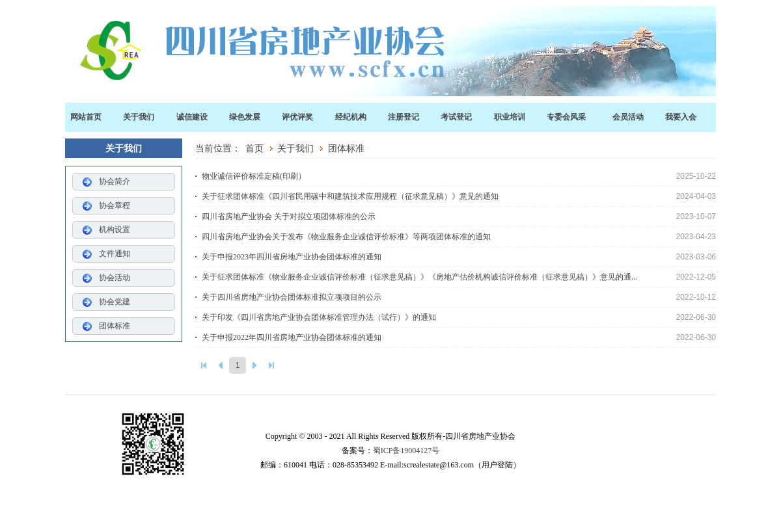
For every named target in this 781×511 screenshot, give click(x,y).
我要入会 (680, 117)
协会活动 (114, 277)
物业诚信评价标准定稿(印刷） (459, 176)
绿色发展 (244, 117)
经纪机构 (350, 117)
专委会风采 (566, 117)
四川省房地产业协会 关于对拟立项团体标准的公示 (459, 216)
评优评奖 (297, 117)
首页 (254, 148)
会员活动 (628, 117)
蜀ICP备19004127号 (406, 450)
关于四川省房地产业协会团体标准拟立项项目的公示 (459, 297)
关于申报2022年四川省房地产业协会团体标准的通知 (459, 337)
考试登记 (456, 117)
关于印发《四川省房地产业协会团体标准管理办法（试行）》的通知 (459, 317)
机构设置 (114, 229)
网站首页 (86, 117)
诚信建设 (192, 117)
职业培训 (509, 117)
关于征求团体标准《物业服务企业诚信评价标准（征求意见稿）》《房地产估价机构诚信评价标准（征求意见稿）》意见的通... (459, 277)
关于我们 (138, 117)
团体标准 (114, 325)
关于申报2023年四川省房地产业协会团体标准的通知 (459, 257)
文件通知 (114, 253)
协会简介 (114, 181)
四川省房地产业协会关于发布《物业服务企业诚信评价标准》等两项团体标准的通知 (459, 236)
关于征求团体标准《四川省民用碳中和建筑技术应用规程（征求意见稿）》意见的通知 (459, 196)
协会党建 (114, 301)
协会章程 (114, 205)
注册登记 (403, 117)
